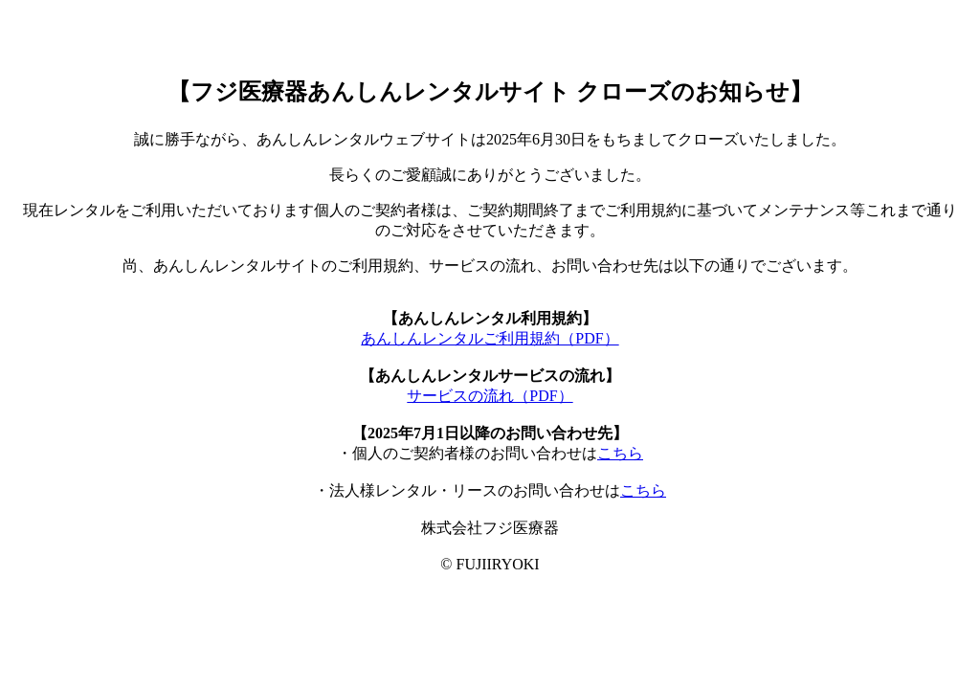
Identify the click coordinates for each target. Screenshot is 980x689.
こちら (620, 453)
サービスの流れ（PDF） (489, 396)
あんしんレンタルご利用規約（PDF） (489, 338)
